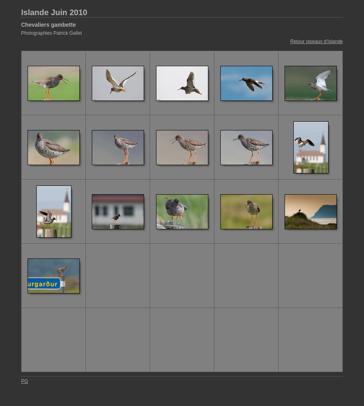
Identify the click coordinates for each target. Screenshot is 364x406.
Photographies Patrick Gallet (51, 33)
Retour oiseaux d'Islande (316, 41)
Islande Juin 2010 (54, 12)
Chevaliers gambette (48, 25)
